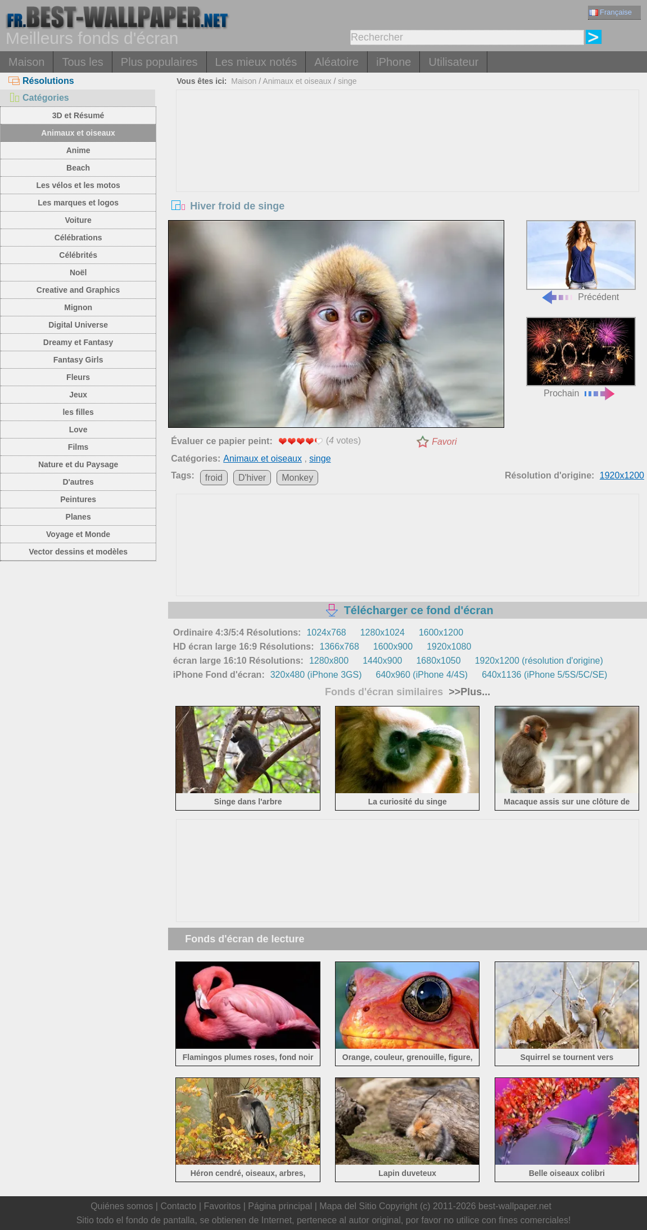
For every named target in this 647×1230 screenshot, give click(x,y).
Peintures (78, 499)
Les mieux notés (256, 62)
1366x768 (339, 646)
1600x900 (393, 646)
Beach (78, 167)
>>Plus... (468, 691)
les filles (77, 412)
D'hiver (252, 477)
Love (78, 429)
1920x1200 (622, 475)
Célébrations (78, 237)
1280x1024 (382, 632)
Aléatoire (336, 62)
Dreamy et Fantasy (78, 342)
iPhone (393, 62)
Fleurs (78, 377)
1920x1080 (449, 646)
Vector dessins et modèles (78, 551)
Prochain (581, 357)
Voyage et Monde (78, 534)
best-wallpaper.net (514, 1206)
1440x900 (382, 660)
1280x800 (329, 660)
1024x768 (326, 632)
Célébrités (78, 255)
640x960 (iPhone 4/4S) (421, 674)
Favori (444, 441)
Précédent (581, 260)
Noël (78, 272)
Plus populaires (159, 62)
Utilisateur (453, 62)
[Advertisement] (408, 174)
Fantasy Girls (78, 359)
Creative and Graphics (78, 289)
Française (610, 12)
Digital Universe (78, 324)
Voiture (78, 220)
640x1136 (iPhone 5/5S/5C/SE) (544, 674)
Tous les (82, 62)
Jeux (78, 394)
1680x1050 (438, 660)
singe (347, 81)
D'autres (77, 481)
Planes (78, 516)
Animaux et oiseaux (78, 132)
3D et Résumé (78, 115)
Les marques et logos (78, 202)
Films (78, 446)
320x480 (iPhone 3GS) (316, 674)
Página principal (280, 1206)
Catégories (38, 97)
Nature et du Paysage (78, 464)
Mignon (78, 307)
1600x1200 (441, 632)
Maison (26, 62)
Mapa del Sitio (347, 1206)
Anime (78, 150)
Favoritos (222, 1206)
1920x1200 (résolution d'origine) (539, 660)
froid (214, 477)
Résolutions (41, 81)
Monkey (297, 477)
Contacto (178, 1206)
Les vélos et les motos (78, 185)
